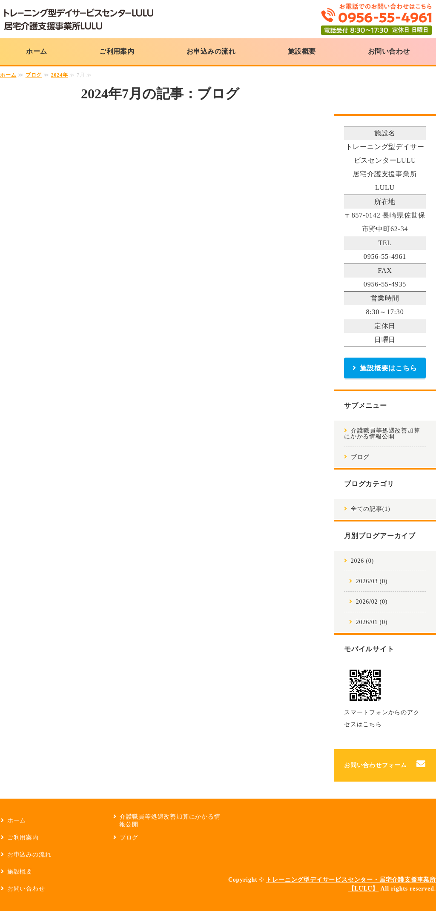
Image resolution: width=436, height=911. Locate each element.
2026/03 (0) (372, 581)
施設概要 (302, 51)
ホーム (36, 51)
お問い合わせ (389, 51)
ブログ (34, 75)
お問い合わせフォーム (375, 765)
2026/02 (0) (372, 602)
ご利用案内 (116, 51)
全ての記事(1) (370, 509)
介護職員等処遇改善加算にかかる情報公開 (382, 433)
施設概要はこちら (388, 368)
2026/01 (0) (372, 622)
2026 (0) (362, 561)
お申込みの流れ (210, 51)
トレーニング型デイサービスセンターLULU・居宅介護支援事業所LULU (78, 19)
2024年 (59, 75)
